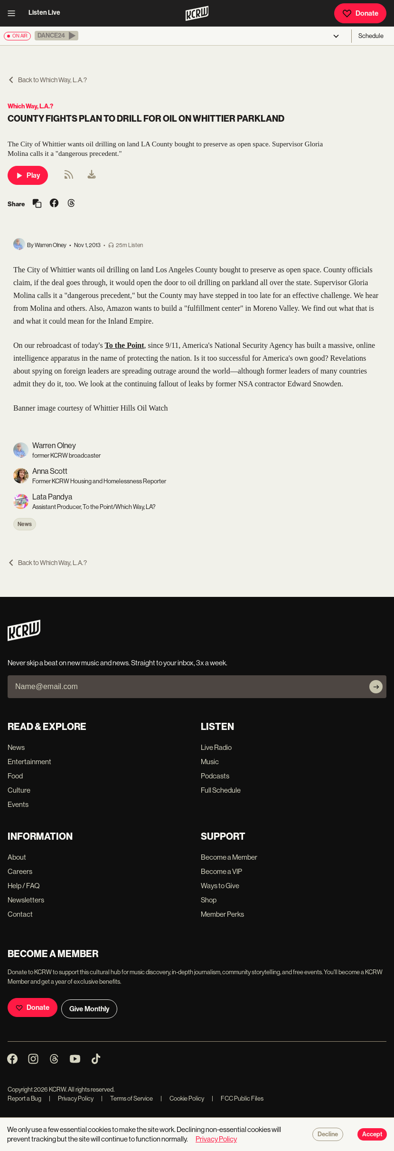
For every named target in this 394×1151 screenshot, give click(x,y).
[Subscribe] (376, 686)
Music (210, 762)
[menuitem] (91, 175)
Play (28, 175)
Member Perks (222, 914)
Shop (208, 900)
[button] (56, 35)
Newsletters (26, 900)
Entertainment (29, 762)
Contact (20, 914)
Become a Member (229, 857)
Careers (20, 871)
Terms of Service (127, 1098)
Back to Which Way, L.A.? (47, 80)
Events (18, 804)
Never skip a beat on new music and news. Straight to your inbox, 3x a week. (117, 663)
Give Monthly (89, 1009)
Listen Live (44, 13)
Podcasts (215, 776)
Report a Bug (24, 1098)
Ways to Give (220, 886)
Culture (19, 790)
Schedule (371, 35)
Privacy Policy (71, 1098)
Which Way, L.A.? (30, 106)
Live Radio (216, 747)
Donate (360, 13)
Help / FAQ (24, 886)
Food (15, 776)
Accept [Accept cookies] (372, 1134)
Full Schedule (221, 790)
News (25, 524)
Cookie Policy (182, 1098)
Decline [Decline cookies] (328, 1134)
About (17, 857)
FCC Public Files (237, 1098)
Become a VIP (221, 871)
